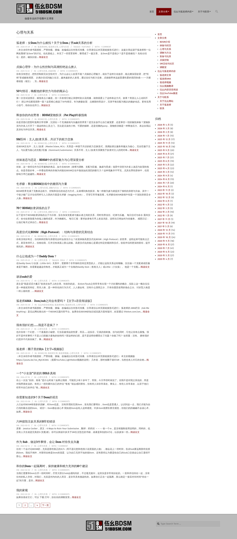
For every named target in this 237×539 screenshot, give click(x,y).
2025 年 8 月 (163, 154)
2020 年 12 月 (164, 230)
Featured (86, 47)
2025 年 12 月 (163, 139)
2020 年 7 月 (163, 248)
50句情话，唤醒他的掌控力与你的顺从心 (42, 91)
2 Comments (74, 212)
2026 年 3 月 (163, 128)
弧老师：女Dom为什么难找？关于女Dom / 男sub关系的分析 (54, 43)
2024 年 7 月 (163, 183)
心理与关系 (64, 47)
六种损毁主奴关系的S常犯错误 (35, 421)
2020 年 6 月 (163, 251)
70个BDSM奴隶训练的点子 (33, 208)
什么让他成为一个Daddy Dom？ (36, 256)
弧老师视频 (63, 353)
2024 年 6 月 (163, 186)
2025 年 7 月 (163, 157)
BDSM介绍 (42, 119)
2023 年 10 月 (164, 193)
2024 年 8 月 (163, 179)
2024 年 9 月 (163, 175)
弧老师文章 (53, 47)
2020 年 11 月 (163, 233)
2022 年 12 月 (163, 197)
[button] (217, 11)
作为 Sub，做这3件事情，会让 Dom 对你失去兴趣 (47, 442)
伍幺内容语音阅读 (46, 305)
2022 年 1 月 (163, 215)
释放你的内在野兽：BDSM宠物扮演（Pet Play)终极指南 (51, 115)
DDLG (62, 260)
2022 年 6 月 (163, 201)
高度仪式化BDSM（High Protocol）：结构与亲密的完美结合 (54, 232)
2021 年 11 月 (163, 219)
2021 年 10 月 (163, 222)
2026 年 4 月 (163, 124)
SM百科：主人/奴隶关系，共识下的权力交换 (44, 139)
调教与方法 (54, 188)
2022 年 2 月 (163, 212)
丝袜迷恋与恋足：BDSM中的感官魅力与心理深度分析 (50, 160)
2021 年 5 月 (163, 226)
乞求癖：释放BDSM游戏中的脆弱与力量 (41, 184)
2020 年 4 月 (163, 259)
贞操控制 (52, 71)
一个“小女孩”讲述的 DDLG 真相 (36, 373)
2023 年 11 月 (163, 190)
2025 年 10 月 (164, 146)
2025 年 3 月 (163, 172)
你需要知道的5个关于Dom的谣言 (37, 397)
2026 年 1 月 (163, 135)
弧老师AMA (42, 47)
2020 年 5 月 (163, 255)
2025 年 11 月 (163, 143)
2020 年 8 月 (163, 244)
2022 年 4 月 (163, 204)
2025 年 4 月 (163, 168)
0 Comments (72, 71)
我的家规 (22, 490)
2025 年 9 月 (163, 150)
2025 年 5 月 (163, 164)
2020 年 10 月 (164, 237)
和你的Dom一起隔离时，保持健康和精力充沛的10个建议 (52, 466)
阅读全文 (43, 57)
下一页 (45, 505)
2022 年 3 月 (163, 208)
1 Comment (106, 47)
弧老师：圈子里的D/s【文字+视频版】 (40, 349)
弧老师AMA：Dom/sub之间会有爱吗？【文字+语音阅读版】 (54, 301)
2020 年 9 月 (163, 241)
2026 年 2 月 (163, 132)
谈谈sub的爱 (24, 276)
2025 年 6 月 (163, 161)
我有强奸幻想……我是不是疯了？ (37, 325)
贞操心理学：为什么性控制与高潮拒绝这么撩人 (46, 67)
